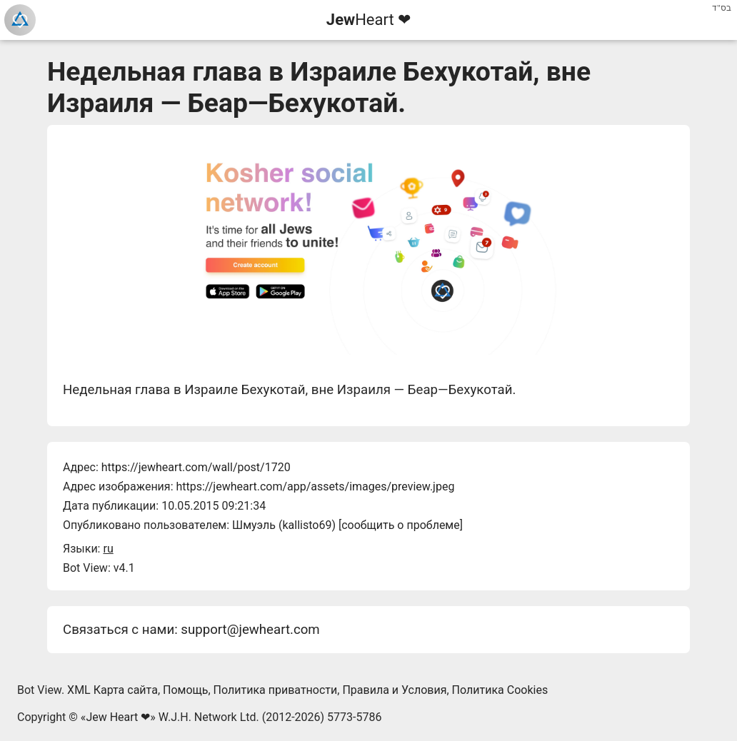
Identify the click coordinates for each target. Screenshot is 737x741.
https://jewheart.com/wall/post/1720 (196, 467)
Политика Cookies (500, 690)
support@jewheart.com (250, 629)
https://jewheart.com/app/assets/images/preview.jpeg (315, 486)
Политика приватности (276, 690)
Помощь (185, 690)
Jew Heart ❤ (118, 717)
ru (108, 548)
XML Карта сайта (112, 690)
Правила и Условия (394, 690)
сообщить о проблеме (400, 525)
